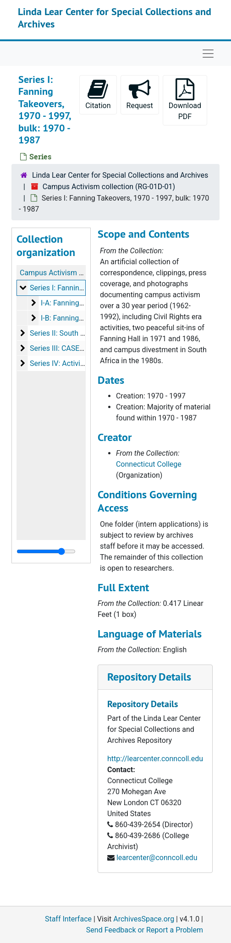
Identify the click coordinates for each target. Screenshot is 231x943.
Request (139, 94)
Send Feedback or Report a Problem (144, 930)
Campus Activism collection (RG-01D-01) (109, 186)
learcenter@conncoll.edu (157, 857)
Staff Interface (68, 919)
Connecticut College (149, 464)
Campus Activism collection (65, 272)
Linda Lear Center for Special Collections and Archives (114, 17)
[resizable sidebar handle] (46, 551)
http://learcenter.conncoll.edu (155, 758)
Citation (97, 94)
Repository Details (149, 677)
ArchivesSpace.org (143, 919)
